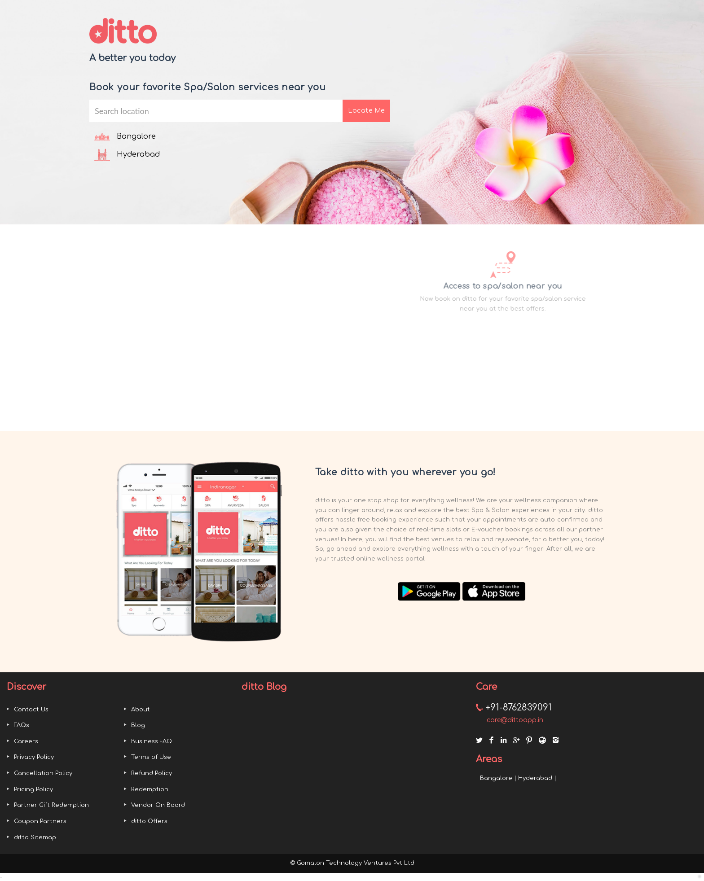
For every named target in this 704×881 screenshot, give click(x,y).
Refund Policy (151, 773)
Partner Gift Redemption (51, 805)
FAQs (21, 725)
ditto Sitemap (35, 837)
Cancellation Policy (43, 773)
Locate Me (366, 110)
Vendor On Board (158, 805)
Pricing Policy (33, 789)
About (140, 709)
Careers (26, 741)
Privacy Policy (34, 757)
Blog (138, 725)
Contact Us (31, 709)
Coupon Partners (40, 821)
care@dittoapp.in (515, 720)
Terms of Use (151, 757)
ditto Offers (149, 821)
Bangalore (496, 778)
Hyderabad (535, 778)
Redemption (149, 789)
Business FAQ (151, 741)
